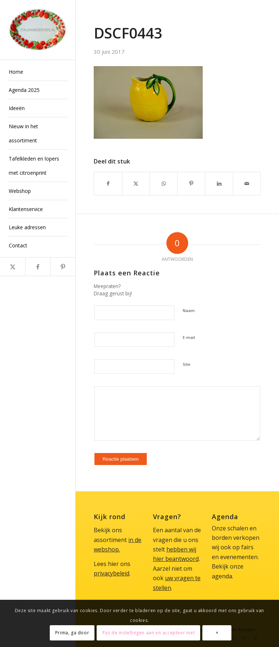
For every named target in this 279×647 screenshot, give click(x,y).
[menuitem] (38, 72)
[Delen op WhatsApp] (163, 183)
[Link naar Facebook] (37, 267)
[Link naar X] (12, 267)
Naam (189, 310)
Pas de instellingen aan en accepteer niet (148, 633)
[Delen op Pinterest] (191, 183)
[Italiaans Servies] (38, 30)
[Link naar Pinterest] (62, 267)
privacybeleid (111, 573)
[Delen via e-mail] (246, 183)
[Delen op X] (136, 183)
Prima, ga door (72, 633)
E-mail (189, 337)
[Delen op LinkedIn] (218, 183)
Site (186, 364)
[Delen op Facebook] (108, 183)
